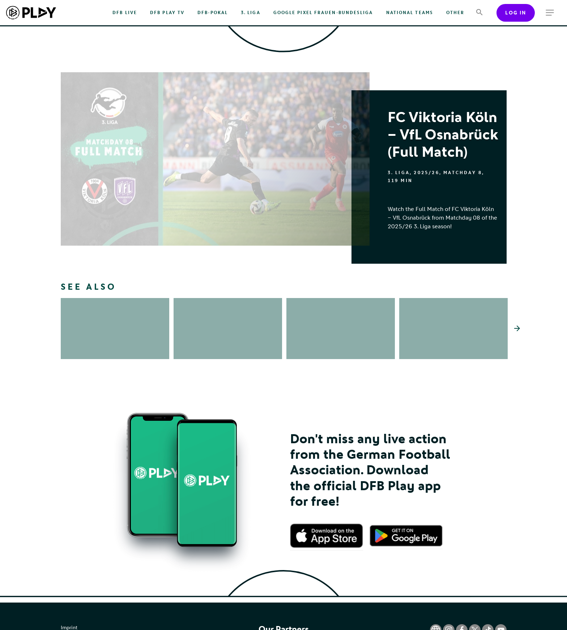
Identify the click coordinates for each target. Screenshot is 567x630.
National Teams (409, 12)
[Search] (479, 12)
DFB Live (124, 12)
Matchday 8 (462, 172)
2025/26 (426, 172)
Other (455, 12)
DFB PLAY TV (167, 12)
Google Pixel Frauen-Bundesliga (323, 12)
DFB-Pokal (212, 12)
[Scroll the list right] (517, 339)
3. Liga (250, 12)
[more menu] (549, 12)
